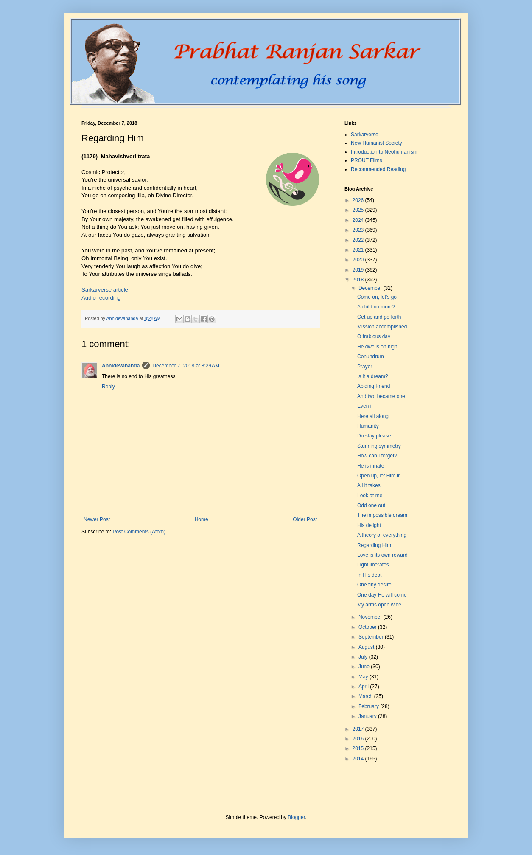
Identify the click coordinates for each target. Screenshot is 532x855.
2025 (359, 210)
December (371, 288)
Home (201, 519)
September (371, 637)
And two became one (381, 396)
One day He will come (382, 595)
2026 (359, 200)
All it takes (369, 485)
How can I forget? (377, 456)
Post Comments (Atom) (138, 532)
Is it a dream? (372, 376)
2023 (359, 230)
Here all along (373, 416)
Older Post (305, 519)
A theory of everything (381, 535)
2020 (359, 260)
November (371, 617)
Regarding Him (374, 545)
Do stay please (374, 436)
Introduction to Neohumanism (384, 152)
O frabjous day (373, 336)
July (363, 657)
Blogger (296, 817)
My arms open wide (379, 605)
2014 (359, 759)
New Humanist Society (376, 143)
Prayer (364, 367)
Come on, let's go (377, 297)
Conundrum (370, 356)
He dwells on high (377, 347)
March (366, 696)
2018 (359, 280)
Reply (108, 387)
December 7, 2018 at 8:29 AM (185, 366)
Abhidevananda (121, 366)
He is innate (370, 466)
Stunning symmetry (379, 446)
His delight (369, 525)
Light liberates (373, 565)
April (364, 687)
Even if (365, 406)
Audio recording (100, 297)
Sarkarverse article (104, 289)
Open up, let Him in (379, 476)
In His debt (369, 575)
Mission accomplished (382, 327)
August (367, 647)
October (368, 627)
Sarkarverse (364, 134)
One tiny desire (374, 585)
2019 (359, 270)
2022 (359, 240)
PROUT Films (366, 160)
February (369, 706)
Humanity (368, 426)
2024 (359, 220)
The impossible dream (382, 515)
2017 (359, 729)
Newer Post (97, 519)
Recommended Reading (378, 169)
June (364, 667)
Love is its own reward (382, 555)
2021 (359, 250)
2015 (359, 748)
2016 (359, 739)
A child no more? (376, 307)
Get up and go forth (379, 317)
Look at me (369, 496)
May (364, 677)
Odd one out (371, 505)
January (368, 716)
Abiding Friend (373, 386)
